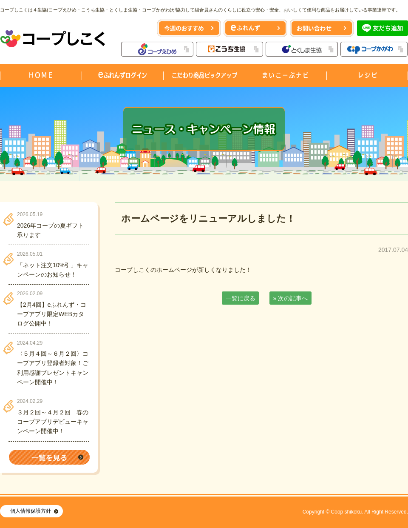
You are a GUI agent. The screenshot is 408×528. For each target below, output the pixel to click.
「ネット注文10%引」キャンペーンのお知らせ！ (52, 270)
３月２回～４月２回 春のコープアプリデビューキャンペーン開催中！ (52, 422)
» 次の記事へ (290, 298)
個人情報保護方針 (30, 511)
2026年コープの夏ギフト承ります (50, 230)
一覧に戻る (240, 298)
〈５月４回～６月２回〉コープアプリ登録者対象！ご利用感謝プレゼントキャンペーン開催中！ (52, 367)
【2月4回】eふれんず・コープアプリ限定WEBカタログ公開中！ (51, 314)
